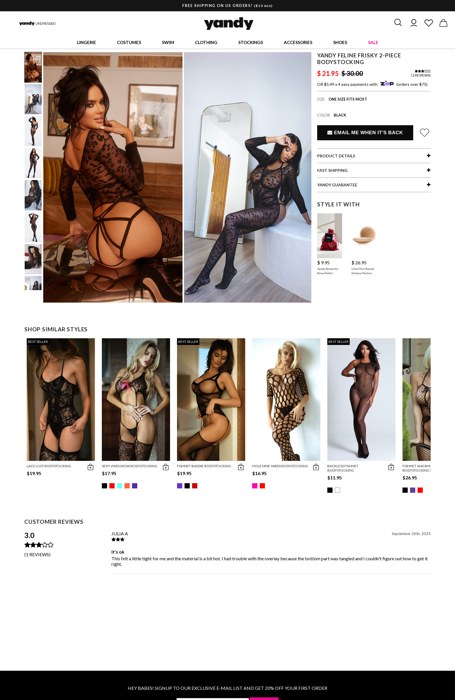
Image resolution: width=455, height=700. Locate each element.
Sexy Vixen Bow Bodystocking (129, 466)
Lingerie (86, 42)
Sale (373, 42)
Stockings (250, 42)
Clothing (206, 42)
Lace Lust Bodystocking (49, 466)
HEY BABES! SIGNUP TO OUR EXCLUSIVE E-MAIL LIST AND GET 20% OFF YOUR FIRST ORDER (227, 688)
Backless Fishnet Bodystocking (342, 468)
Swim (168, 42)
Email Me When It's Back (365, 132)
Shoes (340, 42)
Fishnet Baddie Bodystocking (204, 466)
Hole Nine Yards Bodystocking (280, 466)
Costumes (129, 42)
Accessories (298, 42)
